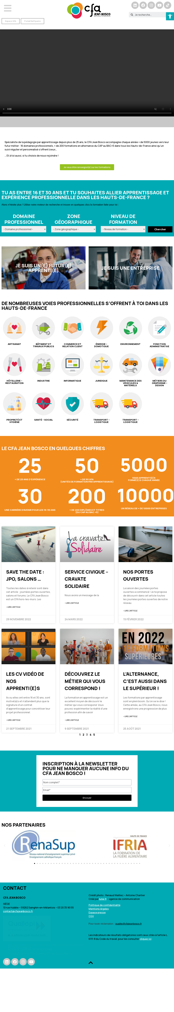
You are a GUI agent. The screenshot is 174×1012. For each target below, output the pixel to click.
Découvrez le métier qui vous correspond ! (85, 681)
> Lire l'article (13, 607)
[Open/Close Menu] (7, 8)
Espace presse (97, 912)
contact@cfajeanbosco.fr (18, 911)
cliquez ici (145, 939)
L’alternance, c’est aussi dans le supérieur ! (145, 681)
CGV (91, 916)
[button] (11, 21)
